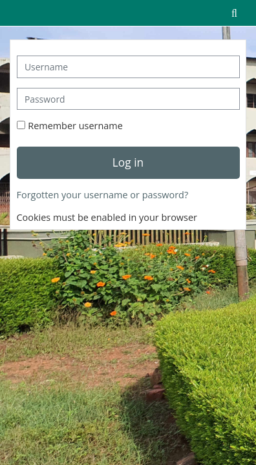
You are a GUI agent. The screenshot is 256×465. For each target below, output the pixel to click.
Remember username (75, 125)
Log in (128, 162)
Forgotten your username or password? (103, 195)
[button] (234, 13)
